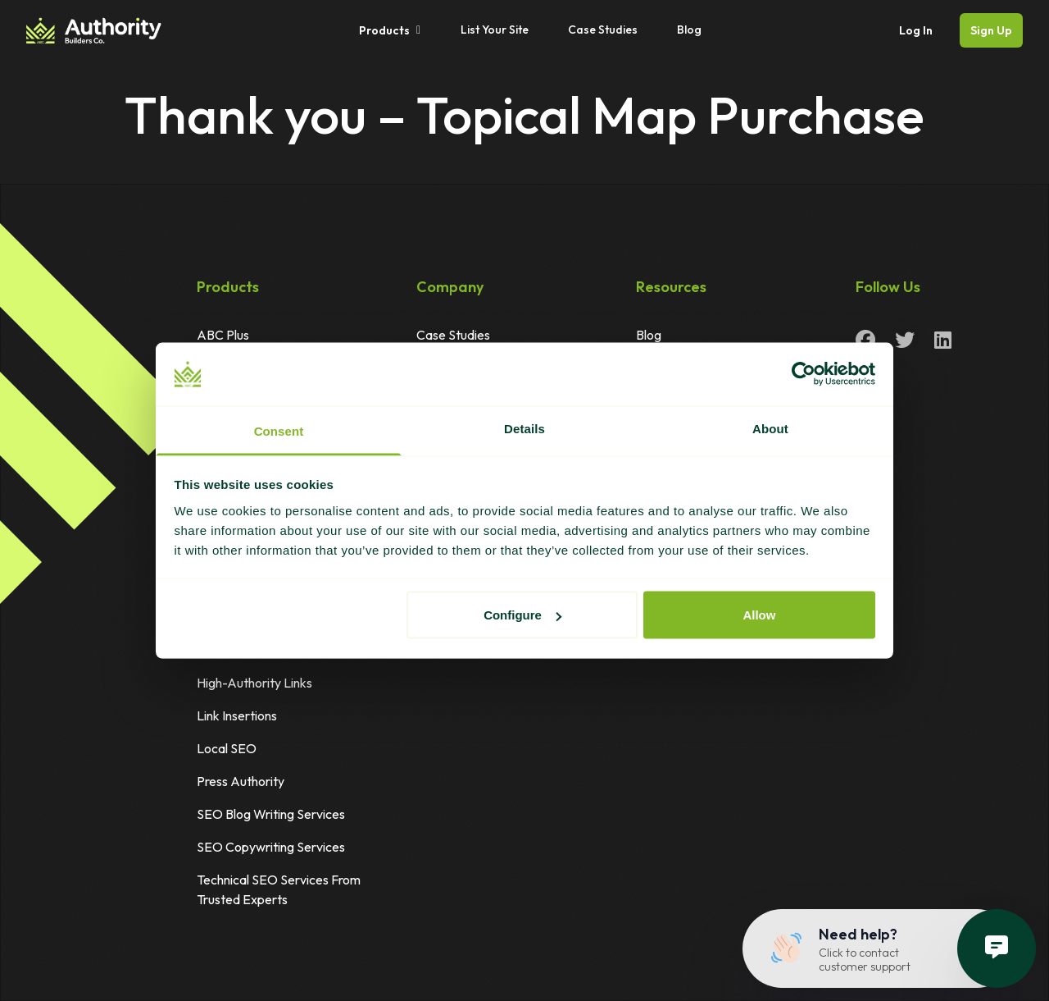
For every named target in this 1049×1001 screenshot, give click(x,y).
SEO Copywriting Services (271, 847)
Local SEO (227, 748)
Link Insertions (237, 715)
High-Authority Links (254, 682)
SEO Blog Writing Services (271, 814)
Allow (758, 615)
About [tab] (770, 428)
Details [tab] (524, 428)
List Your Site (495, 29)
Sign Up (991, 30)
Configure (522, 615)
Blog (689, 29)
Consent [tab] (279, 430)
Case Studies (603, 29)
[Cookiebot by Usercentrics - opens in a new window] (803, 374)
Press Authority (240, 781)
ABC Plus (223, 335)
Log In (916, 30)
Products (389, 30)
